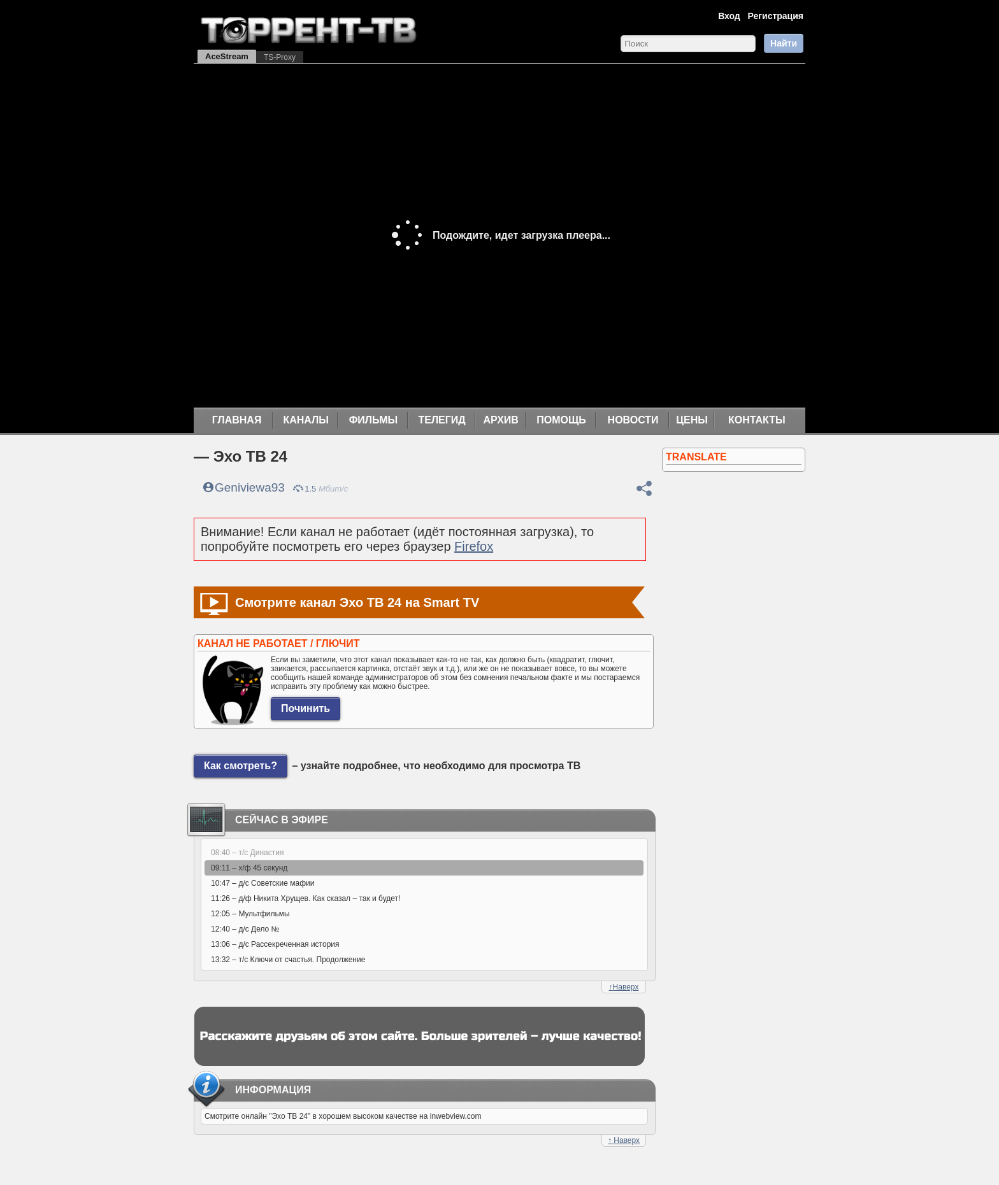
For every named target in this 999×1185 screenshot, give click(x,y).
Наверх (624, 987)
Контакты (757, 420)
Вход (729, 16)
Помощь (561, 420)
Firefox (473, 546)
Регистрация (775, 16)
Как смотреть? (240, 765)
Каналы (306, 420)
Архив (501, 420)
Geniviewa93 (250, 487)
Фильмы (373, 420)
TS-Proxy (280, 57)
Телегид (441, 420)
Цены (692, 420)
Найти (783, 43)
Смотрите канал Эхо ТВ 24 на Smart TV (357, 602)
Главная (237, 420)
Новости (633, 420)
